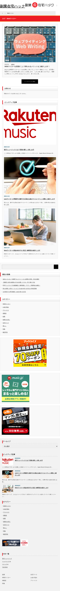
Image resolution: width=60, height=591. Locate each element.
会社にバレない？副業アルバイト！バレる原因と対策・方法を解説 (21, 279)
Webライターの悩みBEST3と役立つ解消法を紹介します (22, 250)
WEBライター (6, 304)
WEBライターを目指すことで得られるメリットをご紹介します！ (27, 66)
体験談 (12, 64)
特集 (4, 329)
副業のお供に (6, 319)
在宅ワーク (6, 322)
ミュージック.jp (6, 561)
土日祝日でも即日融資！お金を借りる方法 (14, 291)
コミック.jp (5, 564)
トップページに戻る (29, 81)
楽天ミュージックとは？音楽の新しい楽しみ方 (19, 149)
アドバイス (6, 310)
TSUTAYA (5, 567)
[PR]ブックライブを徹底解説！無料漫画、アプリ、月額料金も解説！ (21, 285)
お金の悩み (6, 307)
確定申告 (5, 332)
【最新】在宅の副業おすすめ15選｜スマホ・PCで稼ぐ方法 (19, 282)
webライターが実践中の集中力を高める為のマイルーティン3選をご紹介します (29, 199)
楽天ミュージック (7, 558)
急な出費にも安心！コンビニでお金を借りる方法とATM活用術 (20, 288)
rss (50, 5)
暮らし (4, 326)
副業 (4, 316)
